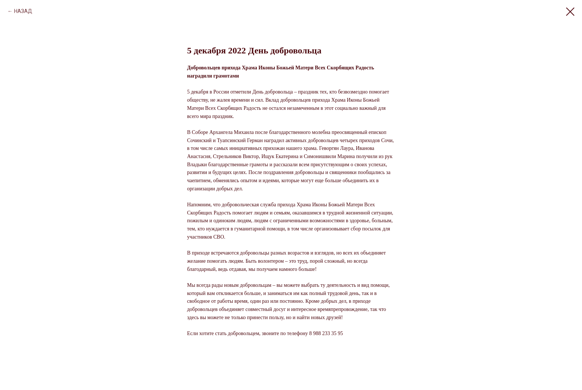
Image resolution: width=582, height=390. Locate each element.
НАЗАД (23, 11)
